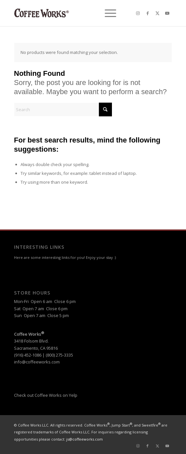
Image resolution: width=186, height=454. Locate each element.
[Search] (63, 109)
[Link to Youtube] (167, 13)
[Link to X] (157, 13)
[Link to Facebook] (147, 13)
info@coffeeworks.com (37, 362)
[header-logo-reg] (77, 13)
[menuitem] (107, 13)
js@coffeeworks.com (84, 439)
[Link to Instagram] (138, 13)
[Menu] (107, 13)
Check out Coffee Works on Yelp (45, 395)
